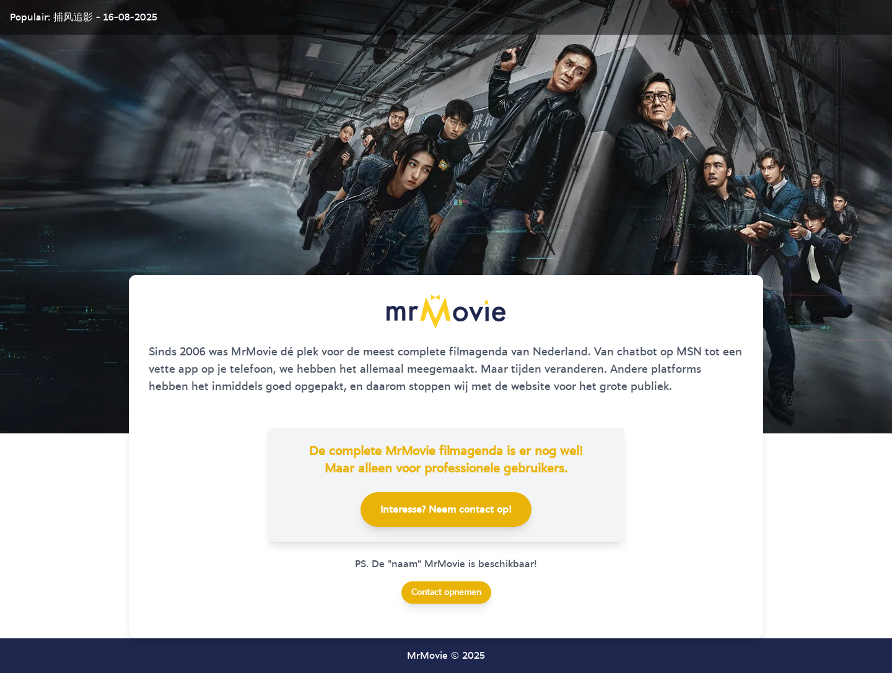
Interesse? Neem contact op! (446, 510)
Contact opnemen (446, 592)
